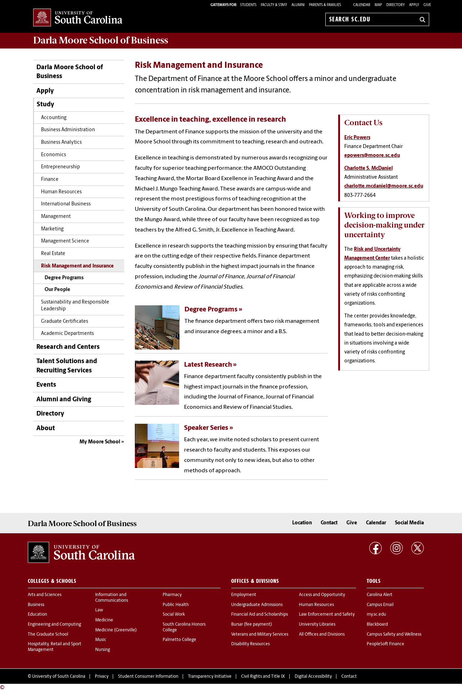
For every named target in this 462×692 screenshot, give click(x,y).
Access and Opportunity (322, 595)
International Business (66, 204)
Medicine (104, 620)
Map (378, 5)
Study (45, 105)
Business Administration (68, 130)
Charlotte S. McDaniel (368, 168)
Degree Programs (64, 278)
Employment (243, 595)
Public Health (176, 605)
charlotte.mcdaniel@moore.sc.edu (383, 186)
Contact (329, 523)
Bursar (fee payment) (251, 624)
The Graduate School (48, 634)
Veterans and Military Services (259, 634)
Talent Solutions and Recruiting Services (66, 366)
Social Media (409, 523)
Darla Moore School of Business (69, 72)
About (45, 428)
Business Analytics (61, 142)
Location (302, 523)
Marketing (52, 229)
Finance (50, 179)
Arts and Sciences (44, 595)
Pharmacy (172, 595)
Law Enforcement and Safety (327, 614)
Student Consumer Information (148, 677)
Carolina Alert (379, 595)
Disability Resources (250, 644)
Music (100, 640)
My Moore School (100, 442)
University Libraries (317, 624)
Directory (395, 5)
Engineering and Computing (54, 624)
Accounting (53, 118)
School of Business (100, 40)
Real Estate (53, 253)
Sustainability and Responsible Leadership (75, 305)
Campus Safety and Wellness (394, 634)
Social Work (174, 614)
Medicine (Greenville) (116, 630)
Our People (57, 290)
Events (46, 385)
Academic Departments (67, 333)
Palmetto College (179, 640)
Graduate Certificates (64, 321)
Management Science (65, 241)
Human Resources (61, 192)
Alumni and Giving (63, 399)
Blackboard (377, 624)
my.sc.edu (376, 614)
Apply (414, 5)
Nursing (102, 650)
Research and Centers (68, 347)
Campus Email (380, 605)
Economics (53, 155)
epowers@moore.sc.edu (372, 155)
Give (427, 5)
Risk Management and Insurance (77, 266)
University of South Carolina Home (77, 18)
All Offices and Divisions (322, 634)
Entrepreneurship (60, 167)
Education (37, 614)
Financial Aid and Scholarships (259, 614)
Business (36, 605)
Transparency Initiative (210, 677)
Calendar (361, 5)
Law (99, 610)
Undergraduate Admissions (257, 605)
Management (56, 216)
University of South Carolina (58, 677)
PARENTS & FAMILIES (325, 5)
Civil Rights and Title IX (263, 677)
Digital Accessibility (313, 677)
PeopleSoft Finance (385, 644)
